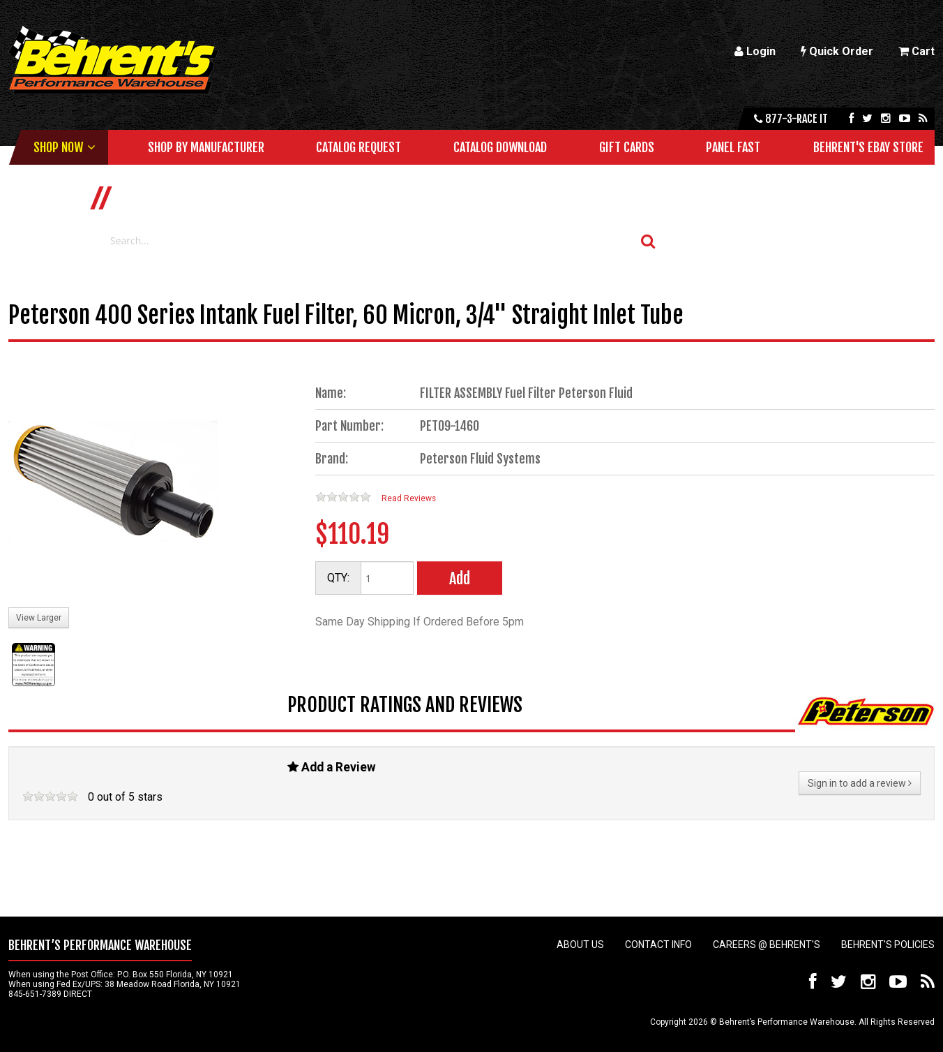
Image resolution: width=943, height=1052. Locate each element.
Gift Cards (626, 147)
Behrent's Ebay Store (868, 147)
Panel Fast (733, 147)
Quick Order (837, 51)
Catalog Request (358, 147)
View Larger (38, 618)
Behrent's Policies (888, 944)
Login (755, 51)
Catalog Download (500, 147)
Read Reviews (409, 498)
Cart (916, 51)
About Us (580, 944)
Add (459, 578)
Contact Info (658, 944)
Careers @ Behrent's (766, 944)
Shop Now (58, 147)
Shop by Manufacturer (206, 147)
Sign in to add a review (860, 783)
